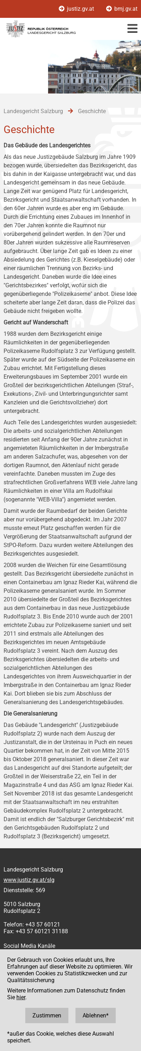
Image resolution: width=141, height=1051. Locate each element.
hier (20, 997)
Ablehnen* (96, 1015)
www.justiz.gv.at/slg (29, 879)
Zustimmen (46, 1015)
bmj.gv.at (121, 8)
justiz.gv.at (77, 8)
